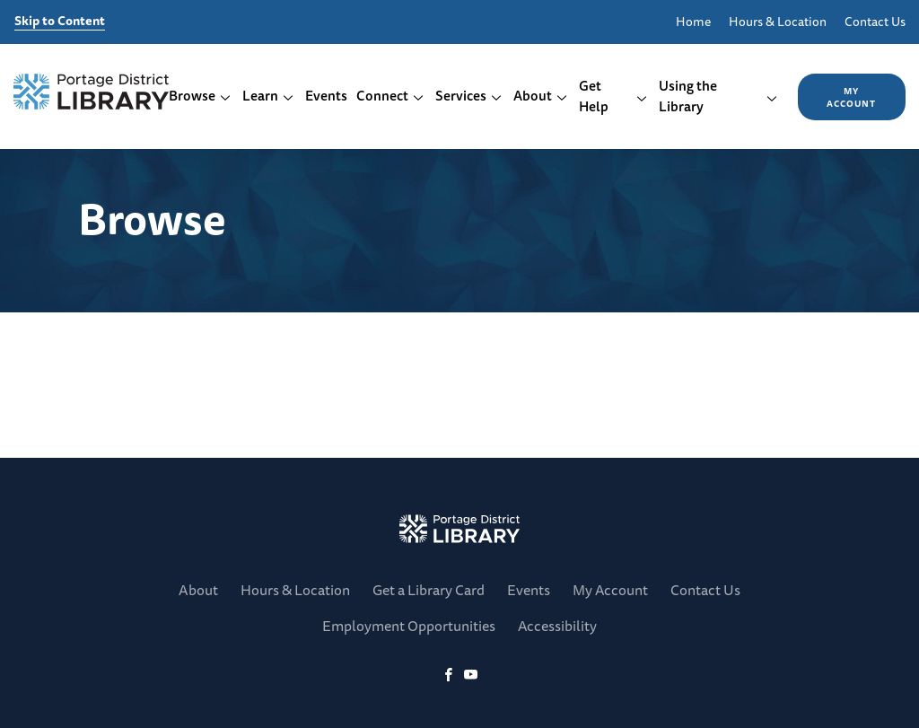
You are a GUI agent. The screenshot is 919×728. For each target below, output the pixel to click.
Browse (200, 96)
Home (693, 22)
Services (469, 96)
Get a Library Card (428, 589)
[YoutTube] (471, 675)
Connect (390, 96)
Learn (268, 96)
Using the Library (718, 96)
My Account (851, 96)
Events (326, 96)
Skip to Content (59, 21)
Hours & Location (778, 22)
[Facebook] (448, 675)
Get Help (613, 96)
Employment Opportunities (408, 625)
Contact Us (875, 22)
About (540, 96)
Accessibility (557, 625)
